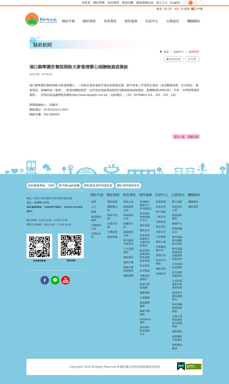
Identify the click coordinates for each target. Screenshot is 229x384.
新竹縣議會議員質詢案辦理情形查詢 (177, 253)
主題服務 (145, 297)
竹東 (200, 8)
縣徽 (93, 211)
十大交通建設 (128, 250)
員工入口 (162, 2)
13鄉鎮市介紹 (96, 227)
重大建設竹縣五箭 (128, 242)
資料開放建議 (177, 346)
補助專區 (177, 331)
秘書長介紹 (128, 225)
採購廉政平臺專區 (177, 338)
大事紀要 (112, 231)
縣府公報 (161, 241)
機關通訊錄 (112, 208)
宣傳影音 (161, 273)
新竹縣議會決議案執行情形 (177, 240)
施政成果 (161, 268)
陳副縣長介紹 (128, 208)
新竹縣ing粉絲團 (69, 185)
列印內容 (175, 59)
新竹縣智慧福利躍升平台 (145, 217)
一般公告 (161, 216)
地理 (93, 201)
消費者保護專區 (145, 277)
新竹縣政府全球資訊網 (41, 19)
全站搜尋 (113, 2)
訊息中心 (151, 21)
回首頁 (86, 2)
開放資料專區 (177, 217)
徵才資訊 (161, 226)
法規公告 (161, 231)
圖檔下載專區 (145, 313)
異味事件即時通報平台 (145, 331)
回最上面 (193, 136)
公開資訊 (172, 21)
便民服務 (131, 21)
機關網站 (193, 21)
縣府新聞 (194, 51)
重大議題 (177, 201)
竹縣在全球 (96, 235)
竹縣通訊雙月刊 (161, 248)
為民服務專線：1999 (41, 185)
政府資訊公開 (177, 208)
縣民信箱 (145, 225)
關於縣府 (89, 21)
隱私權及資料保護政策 (98, 185)
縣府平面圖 (112, 217)
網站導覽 (99, 2)
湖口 (193, 8)
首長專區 (110, 21)
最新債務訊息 (144, 2)
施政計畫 (128, 262)
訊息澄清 (161, 206)
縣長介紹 (128, 201)
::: (26, 1)
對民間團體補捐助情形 (177, 308)
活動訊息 (161, 221)
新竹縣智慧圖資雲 (177, 274)
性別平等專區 (161, 262)
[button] (181, 366)
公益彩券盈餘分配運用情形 (177, 284)
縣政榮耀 (128, 275)
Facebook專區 (145, 321)
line (55, 276)
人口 (93, 206)
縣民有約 (145, 230)
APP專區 (145, 270)
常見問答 (145, 265)
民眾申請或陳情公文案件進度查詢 (145, 240)
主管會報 (161, 236)
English (175, 2)
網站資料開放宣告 (128, 185)
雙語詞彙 (127, 2)
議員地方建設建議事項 (177, 296)
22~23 (168, 8)
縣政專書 (112, 236)
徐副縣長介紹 (128, 217)
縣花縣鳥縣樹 (96, 218)
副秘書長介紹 (128, 233)
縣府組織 (112, 201)
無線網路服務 (145, 304)
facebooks (45, 276)
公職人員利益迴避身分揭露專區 (177, 321)
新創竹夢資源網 (145, 286)
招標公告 (161, 255)
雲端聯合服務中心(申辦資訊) (146, 205)
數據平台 (177, 223)
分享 (201, 3)
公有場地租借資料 (177, 266)
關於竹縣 (68, 21)
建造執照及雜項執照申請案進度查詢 (145, 255)
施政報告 (128, 257)
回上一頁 (179, 136)
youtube (65, 276)
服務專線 (145, 292)
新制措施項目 (177, 230)
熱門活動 (161, 211)
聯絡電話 (193, 206)
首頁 (166, 51)
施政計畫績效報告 (128, 269)
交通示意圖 (112, 225)
